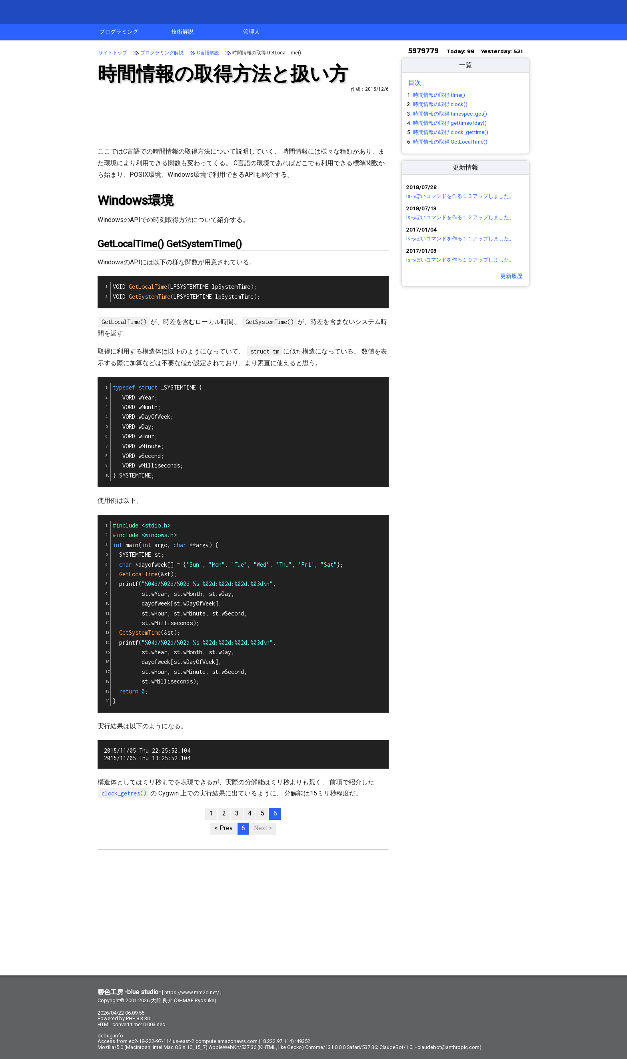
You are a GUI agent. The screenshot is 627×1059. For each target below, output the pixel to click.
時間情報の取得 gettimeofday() (450, 123)
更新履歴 (511, 276)
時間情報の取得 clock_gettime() (450, 132)
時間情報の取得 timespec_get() (450, 114)
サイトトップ (112, 53)
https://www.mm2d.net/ (191, 992)
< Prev (223, 828)
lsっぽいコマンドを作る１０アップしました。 (460, 260)
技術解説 (182, 31)
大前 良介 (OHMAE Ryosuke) (183, 1000)
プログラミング (118, 31)
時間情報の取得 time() (439, 95)
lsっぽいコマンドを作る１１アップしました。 (460, 239)
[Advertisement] (243, 118)
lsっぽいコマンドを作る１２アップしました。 (460, 217)
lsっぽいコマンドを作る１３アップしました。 (460, 196)
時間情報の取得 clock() (440, 104)
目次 (414, 82)
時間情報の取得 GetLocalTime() (450, 142)
